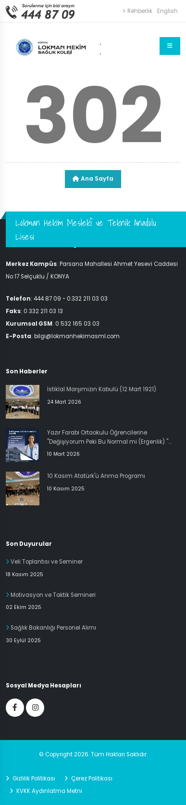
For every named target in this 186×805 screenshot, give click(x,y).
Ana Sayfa (93, 178)
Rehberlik (137, 11)
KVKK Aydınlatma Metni (48, 791)
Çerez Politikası (91, 778)
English (167, 11)
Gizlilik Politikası (33, 778)
